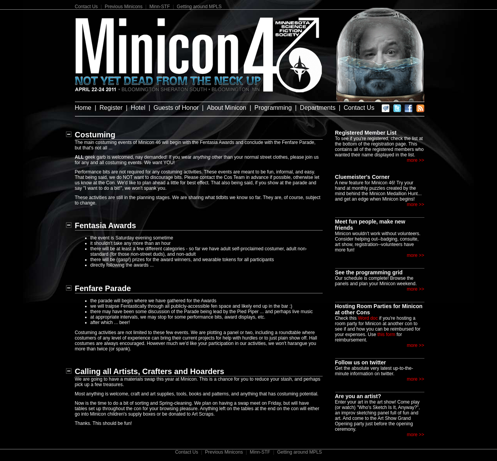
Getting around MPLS (199, 6)
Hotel (138, 107)
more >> (415, 160)
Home (83, 107)
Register (111, 107)
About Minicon (226, 107)
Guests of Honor (176, 107)
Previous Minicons (123, 6)
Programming (273, 107)
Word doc (368, 318)
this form (386, 334)
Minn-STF (159, 6)
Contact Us (86, 6)
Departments (317, 107)
